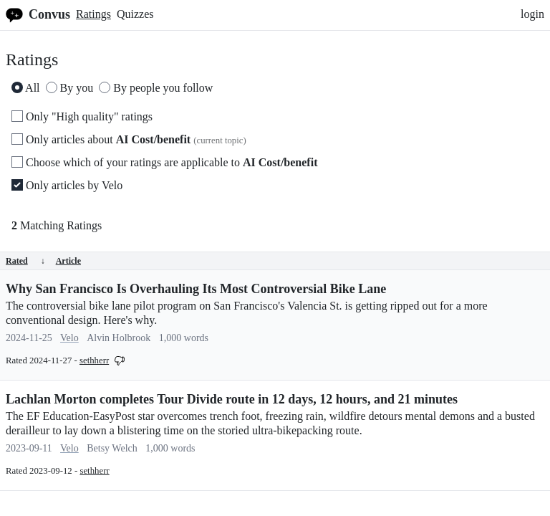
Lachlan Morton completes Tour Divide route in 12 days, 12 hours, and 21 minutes (232, 399)
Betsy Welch (112, 448)
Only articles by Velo (66, 185)
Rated (25, 261)
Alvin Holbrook (118, 338)
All (25, 88)
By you (70, 88)
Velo (69, 338)
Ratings (93, 14)
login (532, 14)
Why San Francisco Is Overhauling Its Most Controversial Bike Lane (196, 289)
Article (68, 261)
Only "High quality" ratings (82, 116)
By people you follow (156, 88)
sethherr (94, 360)
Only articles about (128, 139)
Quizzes (135, 14)
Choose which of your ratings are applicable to (164, 162)
